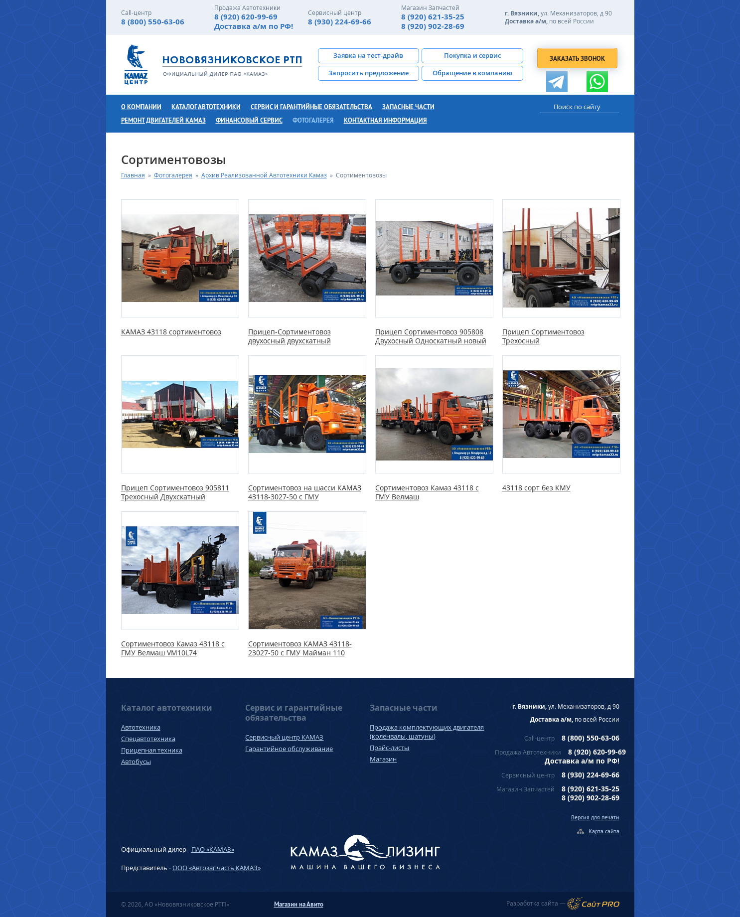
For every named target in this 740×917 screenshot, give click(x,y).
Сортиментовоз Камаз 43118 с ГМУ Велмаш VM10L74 (173, 648)
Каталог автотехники (206, 107)
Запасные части (408, 107)
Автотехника (140, 727)
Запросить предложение (368, 72)
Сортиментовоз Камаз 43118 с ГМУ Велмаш (427, 492)
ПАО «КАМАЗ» (212, 849)
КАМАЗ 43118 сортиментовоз (171, 331)
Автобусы (136, 761)
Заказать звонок (577, 58)
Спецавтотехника (148, 738)
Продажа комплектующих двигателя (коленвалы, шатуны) (427, 732)
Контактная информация (385, 120)
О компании (141, 107)
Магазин (383, 759)
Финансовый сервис (249, 120)
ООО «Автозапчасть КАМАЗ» (216, 867)
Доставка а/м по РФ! (253, 26)
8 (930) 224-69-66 (339, 21)
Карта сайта (604, 831)
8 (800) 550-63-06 (152, 21)
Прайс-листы (389, 747)
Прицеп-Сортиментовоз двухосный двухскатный (289, 336)
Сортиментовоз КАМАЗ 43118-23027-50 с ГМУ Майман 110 (300, 648)
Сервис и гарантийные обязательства (311, 107)
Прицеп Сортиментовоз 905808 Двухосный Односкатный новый (430, 336)
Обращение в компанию (472, 72)
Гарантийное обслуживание (289, 748)
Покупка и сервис (472, 55)
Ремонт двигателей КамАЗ (163, 120)
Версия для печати (595, 817)
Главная (133, 175)
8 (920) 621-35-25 (432, 16)
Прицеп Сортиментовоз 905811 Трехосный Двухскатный (175, 492)
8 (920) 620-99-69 (246, 16)
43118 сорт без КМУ (536, 487)
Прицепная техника (151, 750)
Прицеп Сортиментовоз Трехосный (543, 336)
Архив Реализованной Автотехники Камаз (264, 175)
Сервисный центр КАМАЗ (284, 737)
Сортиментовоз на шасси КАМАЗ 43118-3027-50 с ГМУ (304, 492)
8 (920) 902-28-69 (432, 26)
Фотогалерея (313, 120)
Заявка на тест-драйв (368, 55)
